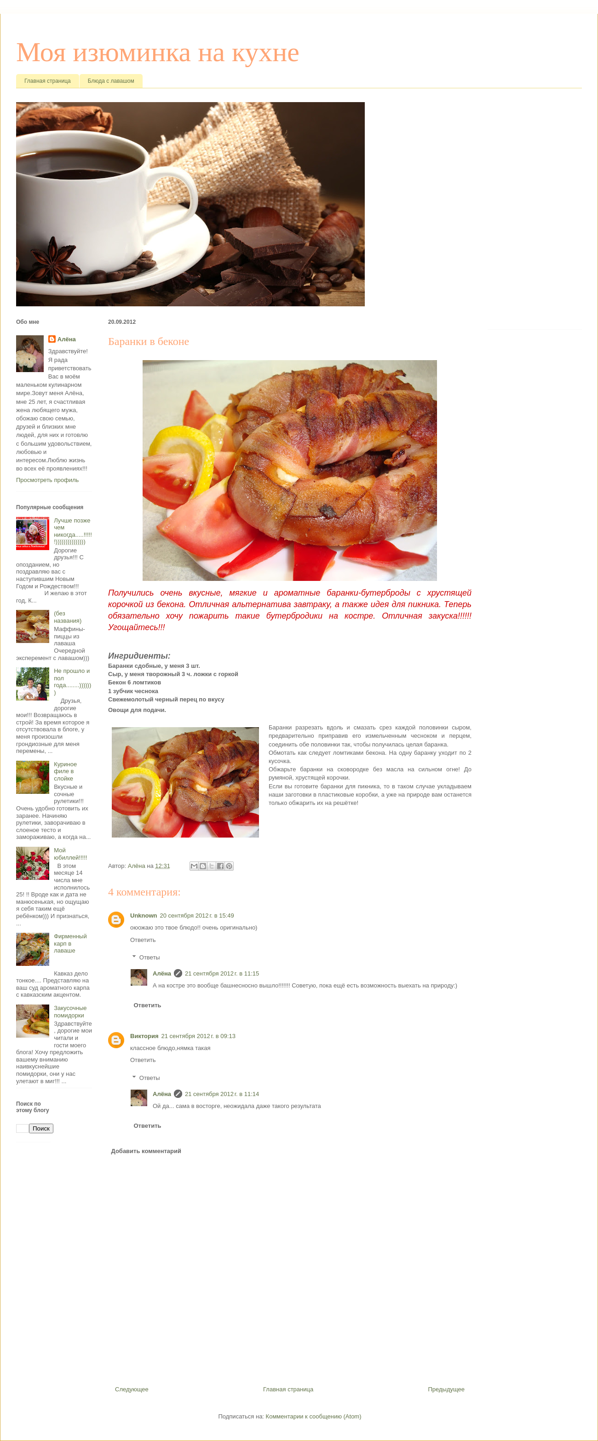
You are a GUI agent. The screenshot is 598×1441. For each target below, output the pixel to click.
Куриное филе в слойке (65, 771)
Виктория (144, 1036)
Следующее (132, 1389)
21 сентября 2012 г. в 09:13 (198, 1036)
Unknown (143, 915)
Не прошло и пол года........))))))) (72, 681)
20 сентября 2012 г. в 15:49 (197, 915)
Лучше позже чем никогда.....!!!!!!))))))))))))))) (73, 531)
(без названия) (67, 617)
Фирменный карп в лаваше (70, 943)
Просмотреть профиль (47, 480)
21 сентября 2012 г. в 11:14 (222, 1094)
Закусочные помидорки (70, 1012)
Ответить (143, 939)
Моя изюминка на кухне (157, 52)
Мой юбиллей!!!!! (70, 854)
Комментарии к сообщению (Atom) (314, 1416)
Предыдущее (446, 1389)
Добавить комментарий (146, 1151)
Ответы (149, 957)
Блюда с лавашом (111, 81)
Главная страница (47, 81)
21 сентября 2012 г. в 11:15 (222, 973)
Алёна (162, 973)
